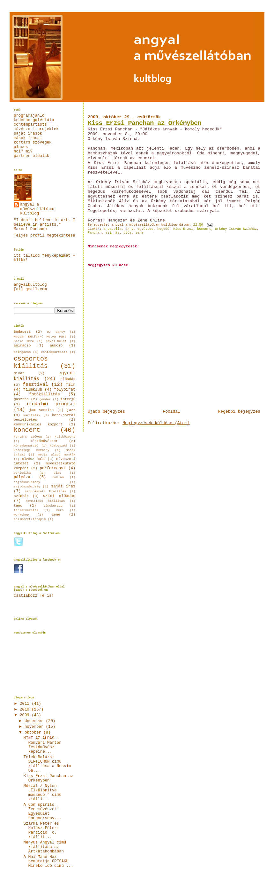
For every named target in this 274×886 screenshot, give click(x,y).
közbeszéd (58, 445)
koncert (204, 229)
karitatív (31, 415)
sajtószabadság (27, 486)
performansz (52, 468)
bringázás (22, 352)
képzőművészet (44, 441)
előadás (68, 379)
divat (19, 373)
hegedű (163, 229)
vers (60, 510)
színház (113, 233)
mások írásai (28, 138)
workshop (21, 515)
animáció (22, 345)
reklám (58, 477)
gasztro (21, 399)
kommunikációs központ (38, 424)
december (35, 721)
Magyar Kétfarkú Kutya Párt (40, 336)
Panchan (95, 233)
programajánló (29, 115)
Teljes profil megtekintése (44, 235)
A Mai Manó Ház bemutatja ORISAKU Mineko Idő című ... (48, 861)
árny (129, 229)
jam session (41, 410)
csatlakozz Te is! (34, 596)
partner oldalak (31, 156)
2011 (26, 704)
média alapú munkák (56, 454)
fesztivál (35, 384)
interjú (68, 399)
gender (45, 399)
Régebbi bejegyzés (239, 411)
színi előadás (59, 496)
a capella (113, 229)
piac (57, 473)
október (34, 732)
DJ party (56, 332)
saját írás (63, 486)
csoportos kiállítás (31, 362)
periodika (22, 473)
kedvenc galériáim (34, 120)
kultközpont (65, 437)
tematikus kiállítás (45, 501)
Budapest (22, 332)
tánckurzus (53, 506)
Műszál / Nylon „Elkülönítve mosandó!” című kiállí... (43, 793)
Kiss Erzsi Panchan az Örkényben (144, 123)
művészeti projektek (36, 129)
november (35, 727)
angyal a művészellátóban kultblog (38, 209)
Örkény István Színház (236, 229)
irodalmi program (50, 404)
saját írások (28, 133)
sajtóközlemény (27, 482)
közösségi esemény (31, 450)
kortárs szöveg (28, 437)
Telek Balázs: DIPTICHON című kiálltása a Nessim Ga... (47, 764)
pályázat (23, 477)
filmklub (32, 389)
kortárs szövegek (33, 142)
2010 (26, 709)
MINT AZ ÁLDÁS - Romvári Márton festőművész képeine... (43, 745)
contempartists (30, 124)
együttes (145, 229)
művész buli (33, 459)
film (71, 385)
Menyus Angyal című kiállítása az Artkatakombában (45, 847)
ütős (127, 233)
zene (140, 233)
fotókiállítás (44, 394)
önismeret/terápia (30, 519)
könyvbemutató (26, 445)
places (21, 147)
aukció (56, 345)
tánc (18, 506)
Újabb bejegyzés (106, 411)
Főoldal (171, 411)
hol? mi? (23, 151)
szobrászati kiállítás (45, 491)
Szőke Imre (24, 341)
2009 (26, 715)
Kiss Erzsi (183, 229)
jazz (71, 410)
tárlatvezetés (26, 510)
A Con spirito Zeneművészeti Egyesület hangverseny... (43, 811)
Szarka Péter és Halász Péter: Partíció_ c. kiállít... (41, 830)
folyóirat (65, 389)
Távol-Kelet (56, 341)
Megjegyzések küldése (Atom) (156, 423)
